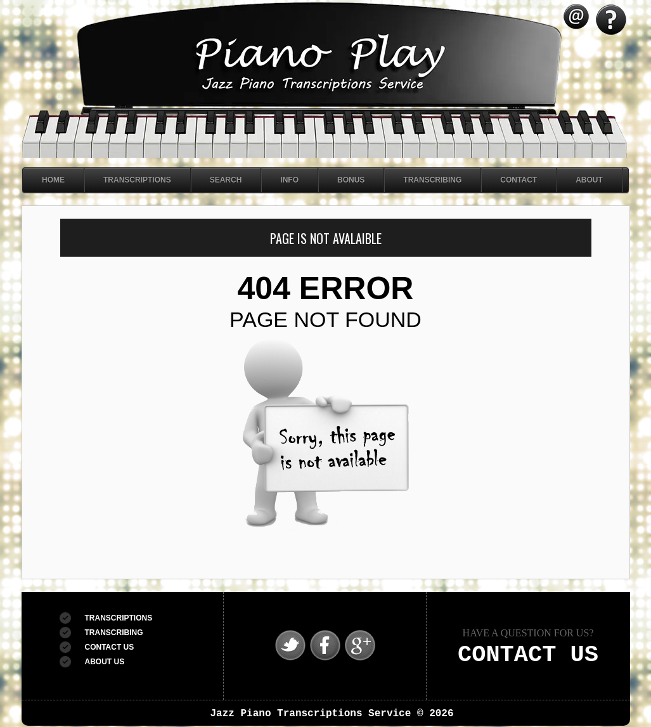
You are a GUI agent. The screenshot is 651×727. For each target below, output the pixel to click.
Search (226, 180)
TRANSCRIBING (114, 632)
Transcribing (432, 180)
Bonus (350, 180)
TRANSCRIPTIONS (119, 618)
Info (289, 180)
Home (53, 180)
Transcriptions (137, 180)
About (589, 180)
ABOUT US (105, 661)
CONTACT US (109, 647)
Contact (518, 180)
